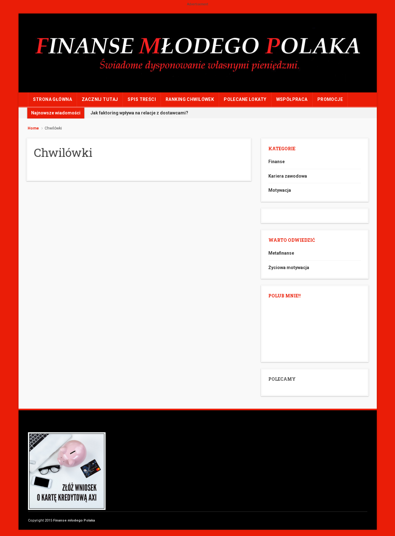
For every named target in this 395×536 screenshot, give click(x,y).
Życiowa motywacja (288, 267)
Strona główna (52, 99)
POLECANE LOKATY (245, 99)
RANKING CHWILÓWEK (190, 99)
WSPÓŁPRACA (292, 99)
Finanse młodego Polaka (74, 520)
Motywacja (279, 190)
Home (33, 128)
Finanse (276, 161)
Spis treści (142, 99)
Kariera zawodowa (287, 176)
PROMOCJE (330, 99)
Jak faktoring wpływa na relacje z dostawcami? (139, 112)
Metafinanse (281, 253)
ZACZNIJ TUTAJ (100, 99)
